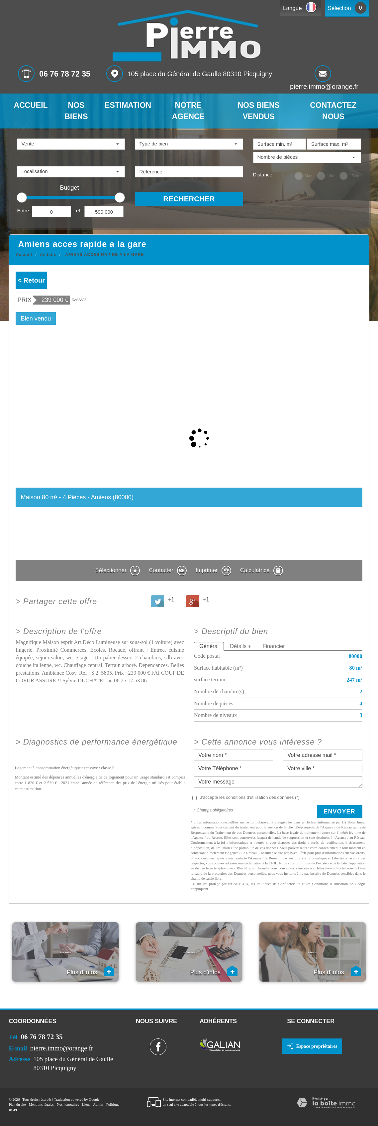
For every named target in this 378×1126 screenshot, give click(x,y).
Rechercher (189, 199)
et (78, 210)
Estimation (128, 105)
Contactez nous (333, 111)
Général (209, 646)
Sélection (339, 8)
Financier (273, 646)
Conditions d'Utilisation (330, 884)
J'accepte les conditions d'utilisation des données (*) (250, 797)
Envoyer (339, 811)
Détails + (240, 646)
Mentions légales (41, 1104)
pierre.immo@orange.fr (324, 86)
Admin (98, 1104)
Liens (86, 1104)
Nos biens (76, 111)
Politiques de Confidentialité (278, 884)
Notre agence (188, 111)
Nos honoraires (68, 1104)
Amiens (48, 254)
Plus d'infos (90, 971)
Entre (23, 210)
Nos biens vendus (258, 111)
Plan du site (17, 1104)
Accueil (30, 105)
